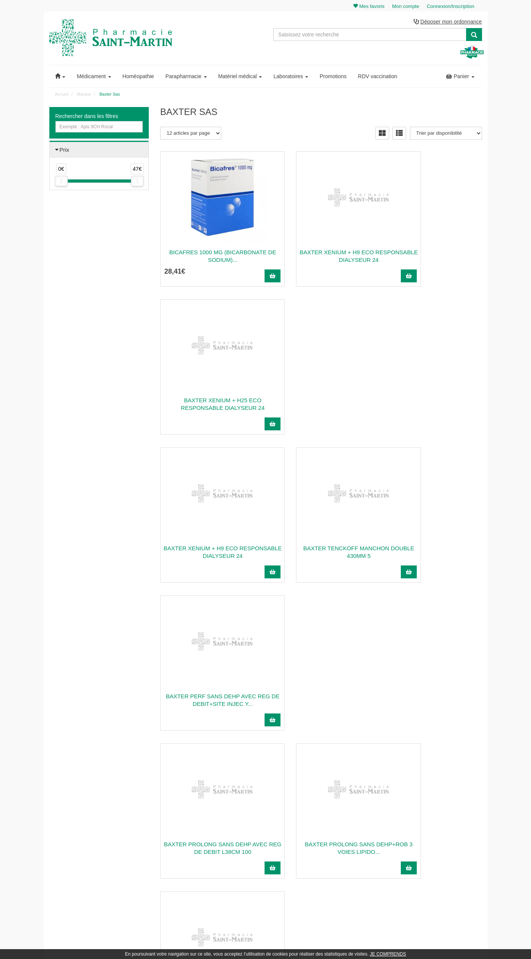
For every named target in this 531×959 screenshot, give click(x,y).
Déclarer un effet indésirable (336, 848)
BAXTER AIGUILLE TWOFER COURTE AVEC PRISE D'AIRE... (432, 553)
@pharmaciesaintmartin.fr (196, 815)
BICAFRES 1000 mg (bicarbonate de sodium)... (210, 257)
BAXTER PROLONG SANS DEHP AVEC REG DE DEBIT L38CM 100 (210, 553)
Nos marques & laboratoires (188, 874)
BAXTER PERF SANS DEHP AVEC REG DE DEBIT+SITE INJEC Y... (432, 405)
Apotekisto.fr (349, 942)
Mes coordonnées (437, 832)
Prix (64, 151)
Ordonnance (320, 824)
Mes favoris (431, 848)
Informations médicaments (335, 840)
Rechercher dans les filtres (86, 117)
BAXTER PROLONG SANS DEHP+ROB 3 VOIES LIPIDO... (321, 553)
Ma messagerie (435, 840)
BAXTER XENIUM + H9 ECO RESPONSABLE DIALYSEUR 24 (321, 257)
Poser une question (327, 832)
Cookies (316, 881)
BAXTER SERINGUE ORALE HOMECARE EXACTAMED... (210, 701)
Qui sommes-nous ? (328, 815)
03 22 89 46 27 (178, 807)
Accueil (61, 95)
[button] (60, 77)
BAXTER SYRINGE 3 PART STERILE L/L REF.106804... (432, 701)
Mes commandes (436, 824)
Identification (432, 815)
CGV (313, 865)
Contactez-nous (324, 807)
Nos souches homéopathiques (190, 866)
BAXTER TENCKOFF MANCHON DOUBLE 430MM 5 (321, 405)
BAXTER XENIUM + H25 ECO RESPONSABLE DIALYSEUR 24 (432, 257)
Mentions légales (325, 857)
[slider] (61, 182)
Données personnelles (330, 873)
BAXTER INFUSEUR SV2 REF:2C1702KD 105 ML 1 (321, 701)
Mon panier (430, 807)
